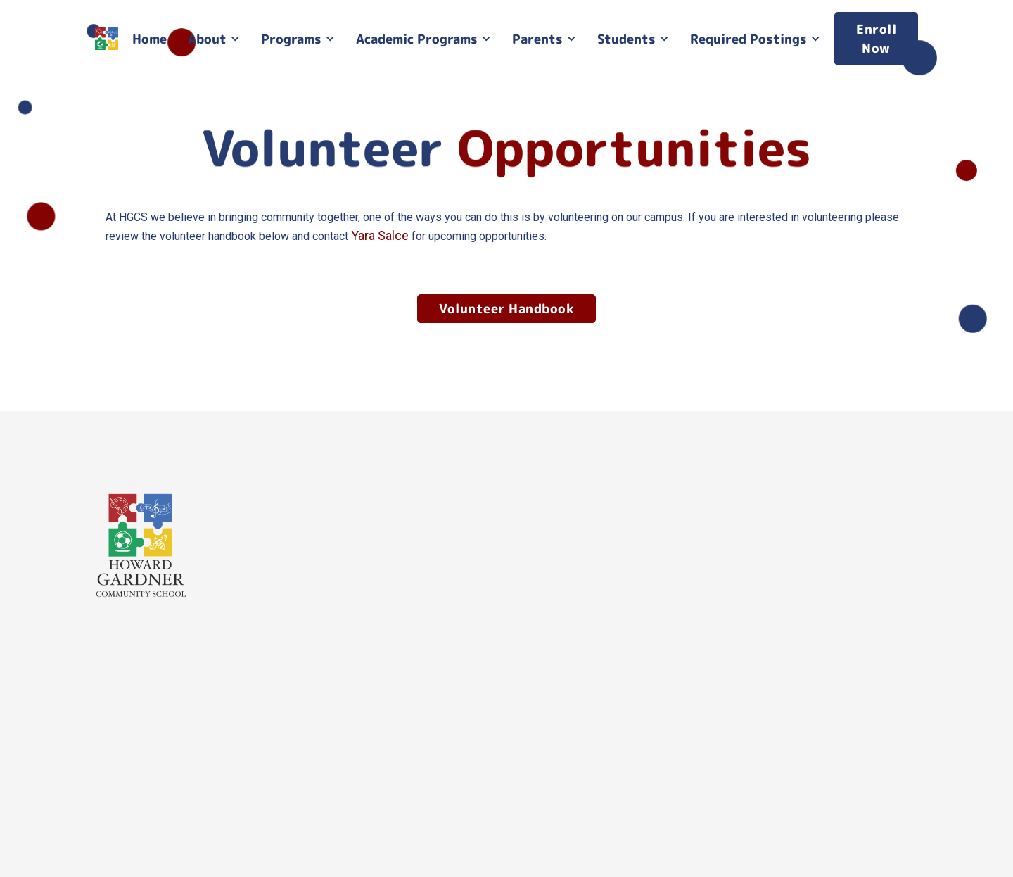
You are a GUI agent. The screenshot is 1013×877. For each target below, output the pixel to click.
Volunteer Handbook (506, 308)
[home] (106, 39)
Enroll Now (876, 38)
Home (149, 39)
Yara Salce (380, 235)
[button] (213, 39)
